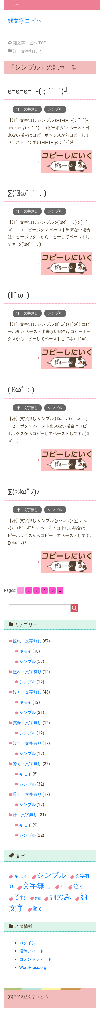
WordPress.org (32, 967)
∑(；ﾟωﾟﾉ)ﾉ (24, 491)
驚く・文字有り (27, 794)
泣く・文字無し (27, 692)
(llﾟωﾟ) (18, 295)
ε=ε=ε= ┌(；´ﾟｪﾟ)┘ (38, 91)
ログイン (27, 942)
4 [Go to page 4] (44, 590)
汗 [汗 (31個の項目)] (62, 886)
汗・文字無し (27, 109)
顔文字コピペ (25, 20)
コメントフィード (35, 959)
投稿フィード (31, 951)
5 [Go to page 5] (52, 590)
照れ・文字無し (27, 641)
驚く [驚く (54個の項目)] (38, 909)
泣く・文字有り (27, 743)
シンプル (55, 109)
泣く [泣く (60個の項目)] (78, 886)
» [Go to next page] (60, 590)
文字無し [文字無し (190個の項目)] (37, 886)
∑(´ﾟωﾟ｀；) (27, 193)
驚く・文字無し (27, 763)
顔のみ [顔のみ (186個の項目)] (60, 897)
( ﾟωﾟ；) (21, 389)
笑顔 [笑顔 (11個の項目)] (38, 898)
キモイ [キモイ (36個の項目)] (21, 876)
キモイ (25, 651)
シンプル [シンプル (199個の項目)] (51, 875)
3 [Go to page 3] (36, 590)
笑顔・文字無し (27, 722)
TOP (29, 43)
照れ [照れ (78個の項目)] (20, 897)
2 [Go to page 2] (28, 590)
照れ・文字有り (27, 671)
